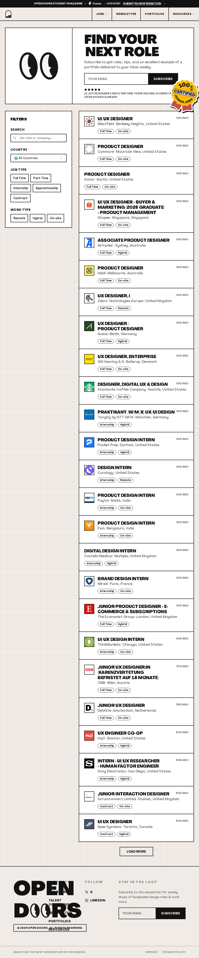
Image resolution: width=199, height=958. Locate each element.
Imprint (151, 952)
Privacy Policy (174, 952)
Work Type (20, 210)
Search (17, 130)
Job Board (58, 892)
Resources (184, 14)
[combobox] (38, 158)
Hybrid (37, 218)
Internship (20, 188)
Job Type (18, 170)
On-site (55, 218)
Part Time (40, 178)
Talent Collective (59, 902)
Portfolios (154, 14)
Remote (19, 218)
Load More (136, 851)
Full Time (19, 178)
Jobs (101, 14)
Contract (20, 198)
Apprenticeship (47, 188)
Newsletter (126, 14)
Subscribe (163, 79)
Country (18, 150)
